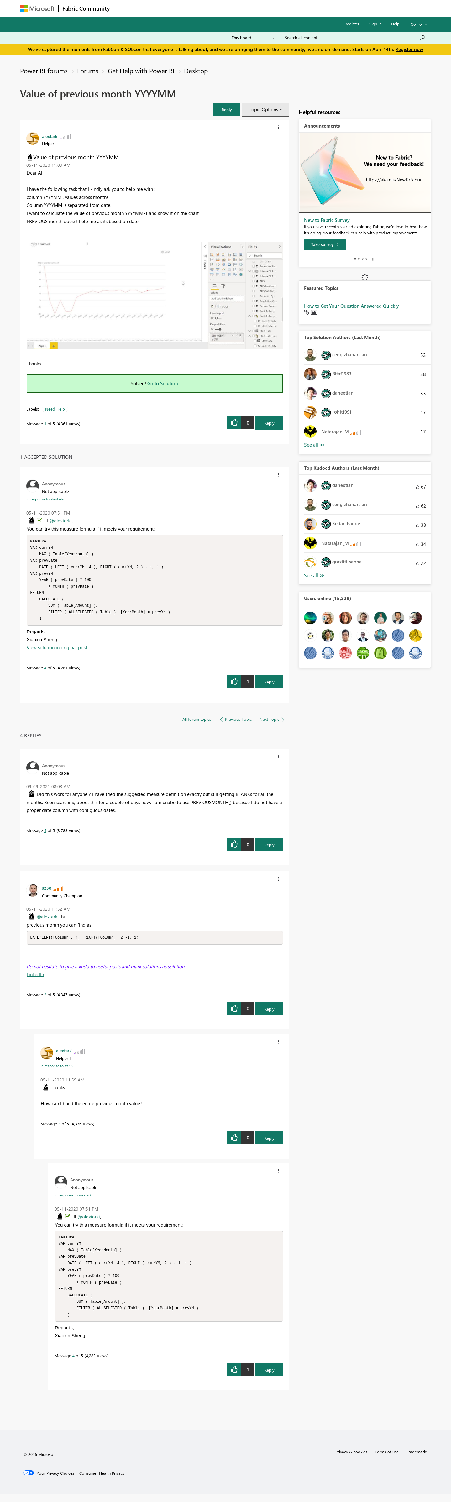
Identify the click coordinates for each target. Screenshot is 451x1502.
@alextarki (60, 520)
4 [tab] (366, 259)
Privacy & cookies (351, 1460)
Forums (124, 8)
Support (283, 8)
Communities (205, 8)
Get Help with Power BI (141, 70)
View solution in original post (57, 651)
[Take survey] (325, 244)
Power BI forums (44, 70)
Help (395, 23)
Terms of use (387, 1460)
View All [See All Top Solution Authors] (314, 444)
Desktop (196, 70)
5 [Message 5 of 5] (45, 834)
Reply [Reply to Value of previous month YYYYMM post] (269, 423)
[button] (226, 109)
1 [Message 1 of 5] (45, 423)
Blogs (233, 8)
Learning (257, 8)
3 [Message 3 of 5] (59, 1128)
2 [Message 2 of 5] (45, 999)
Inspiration (151, 8)
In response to (45, 498)
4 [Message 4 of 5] (45, 671)
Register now (409, 49)
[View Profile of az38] (46, 892)
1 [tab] (355, 259)
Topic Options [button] (263, 109)
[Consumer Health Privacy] (101, 1481)
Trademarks (417, 1460)
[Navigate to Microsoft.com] (37, 8)
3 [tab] (362, 259)
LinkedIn (35, 979)
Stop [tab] (373, 259)
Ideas (177, 8)
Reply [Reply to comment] (269, 685)
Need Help (55, 409)
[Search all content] (355, 38)
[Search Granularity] (254, 38)
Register (351, 23)
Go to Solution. (163, 383)
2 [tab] (359, 259)
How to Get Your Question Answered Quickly (351, 306)
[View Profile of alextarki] (50, 136)
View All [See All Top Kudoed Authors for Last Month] (314, 575)
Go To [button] (416, 24)
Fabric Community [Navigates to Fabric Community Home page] (86, 8)
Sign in (375, 23)
